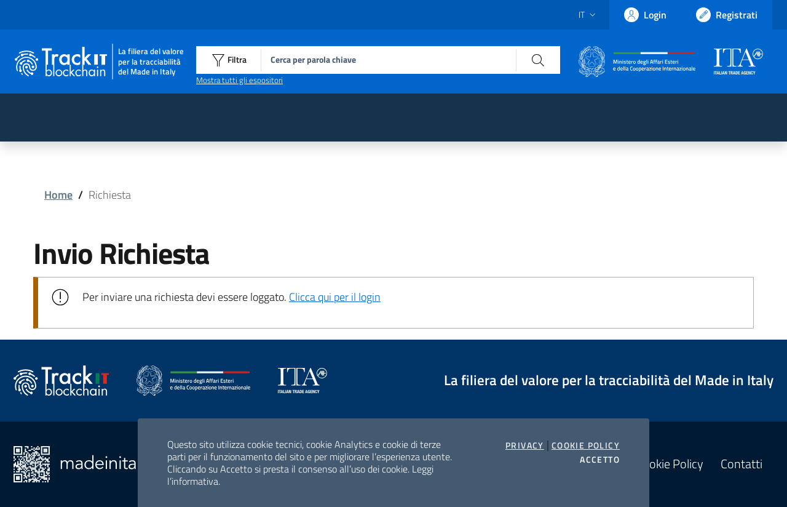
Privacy (524, 445)
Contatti (741, 464)
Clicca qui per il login (335, 297)
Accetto (600, 459)
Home (58, 194)
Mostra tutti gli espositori (239, 80)
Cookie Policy (586, 445)
